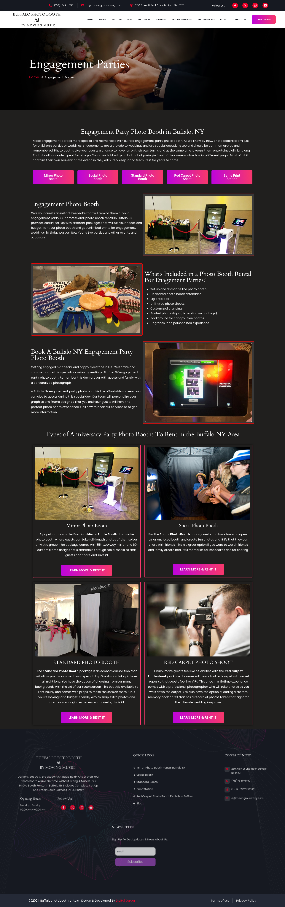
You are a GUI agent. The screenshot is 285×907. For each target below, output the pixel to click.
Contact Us (239, 19)
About (102, 19)
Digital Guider (125, 900)
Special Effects (181, 19)
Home (90, 19)
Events (160, 19)
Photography (206, 19)
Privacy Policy (246, 900)
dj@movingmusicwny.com (104, 5)
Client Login (264, 19)
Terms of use (220, 900)
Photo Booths (121, 19)
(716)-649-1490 (64, 5)
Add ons (142, 19)
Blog (223, 19)
